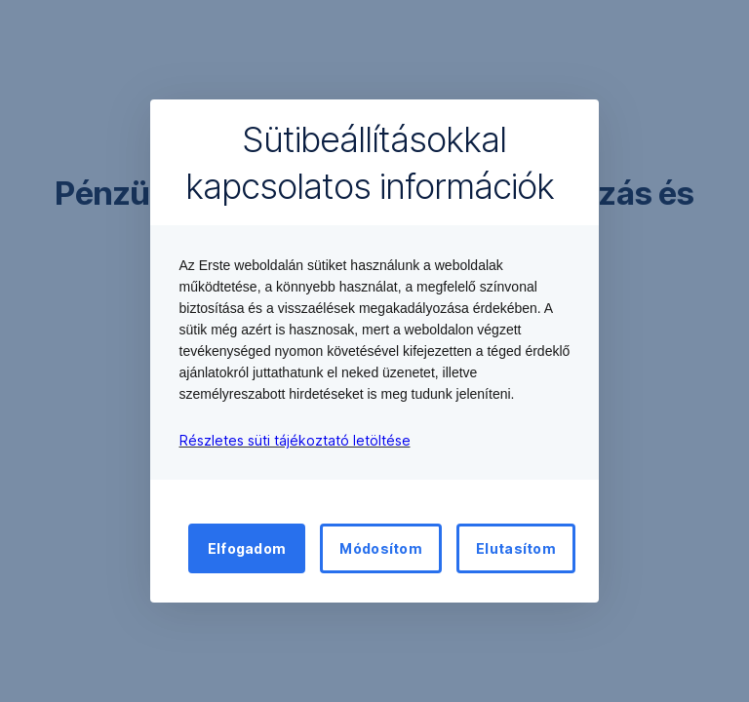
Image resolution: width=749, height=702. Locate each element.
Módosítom (380, 548)
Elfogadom (247, 548)
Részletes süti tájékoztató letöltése (295, 440)
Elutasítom (516, 548)
